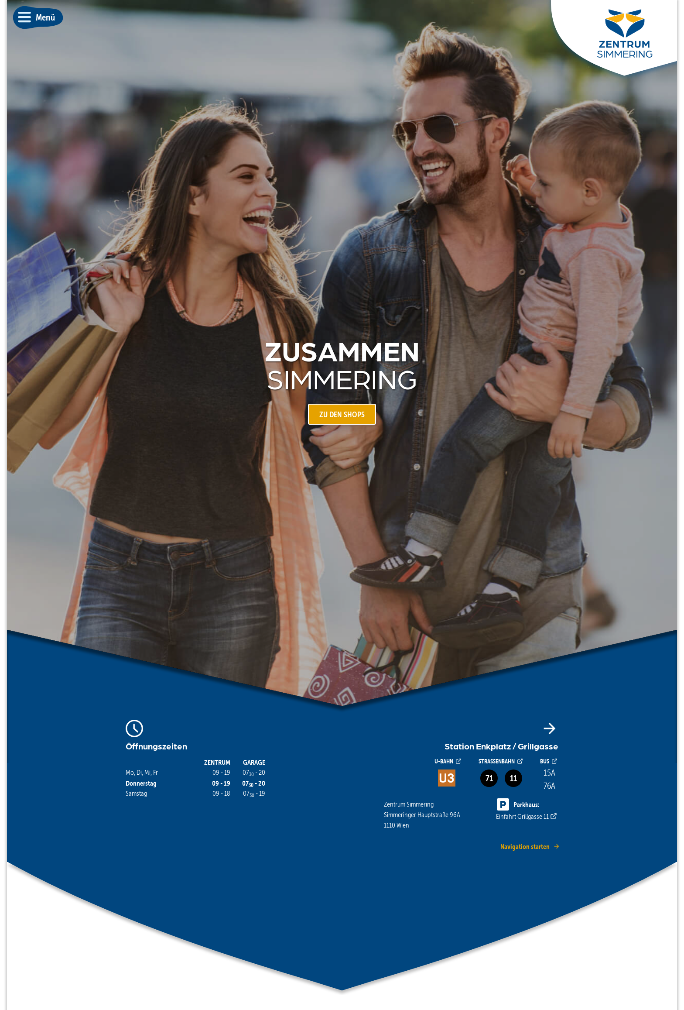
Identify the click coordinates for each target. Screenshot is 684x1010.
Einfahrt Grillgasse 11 (527, 810)
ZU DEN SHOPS (342, 414)
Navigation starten (530, 846)
